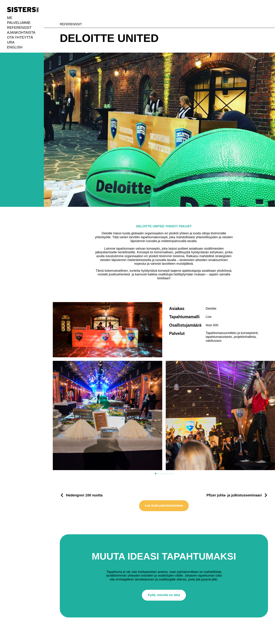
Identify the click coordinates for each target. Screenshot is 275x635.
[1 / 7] (107, 415)
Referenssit (19, 27)
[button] (155, 473)
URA (10, 42)
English (14, 47)
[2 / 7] (220, 415)
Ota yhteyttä (20, 37)
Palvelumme (19, 23)
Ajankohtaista (21, 32)
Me (9, 18)
